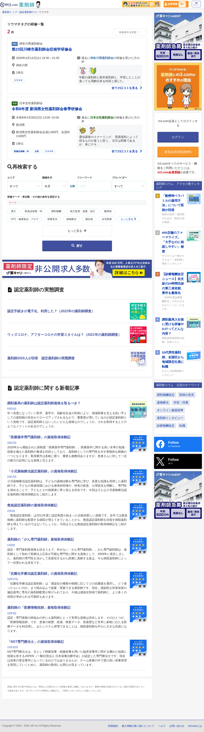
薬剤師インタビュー (170, 418)
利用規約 (113, 726)
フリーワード (84, 177)
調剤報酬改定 (165, 394)
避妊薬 (89, 219)
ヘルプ (161, 726)
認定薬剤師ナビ (28, 12)
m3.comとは (195, 726)
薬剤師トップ (9, 12)
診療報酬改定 (165, 425)
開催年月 (47, 177)
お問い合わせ (176, 726)
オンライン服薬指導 (170, 410)
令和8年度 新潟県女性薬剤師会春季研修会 (47, 109)
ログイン (196, 4)
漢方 (13, 211)
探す (76, 245)
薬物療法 (71, 219)
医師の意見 (186, 394)
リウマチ (18, 80)
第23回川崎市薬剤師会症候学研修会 (42, 49)
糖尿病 (108, 211)
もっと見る (128, 219)
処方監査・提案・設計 (82, 211)
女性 (37, 151)
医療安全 (52, 219)
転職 (182, 425)
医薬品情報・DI (21, 151)
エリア (11, 177)
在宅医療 (107, 219)
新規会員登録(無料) (178, 152)
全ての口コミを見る (127, 88)
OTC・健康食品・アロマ (25, 219)
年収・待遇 (181, 402)
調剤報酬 (56, 211)
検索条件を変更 (130, 32)
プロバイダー (119, 177)
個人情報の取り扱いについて (138, 726)
